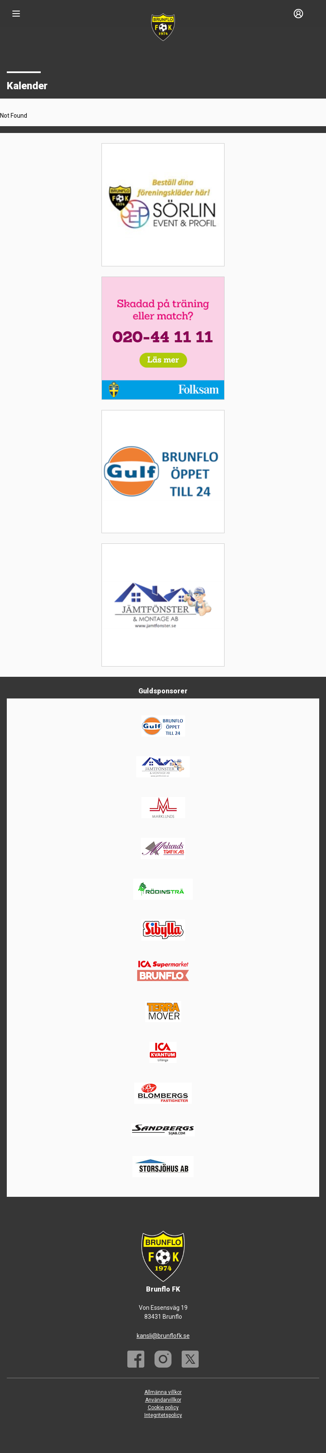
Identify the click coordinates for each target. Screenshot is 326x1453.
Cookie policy (163, 1408)
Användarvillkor (163, 1400)
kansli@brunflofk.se (163, 1335)
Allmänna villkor (163, 1392)
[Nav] (16, 14)
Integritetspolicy (163, 1415)
